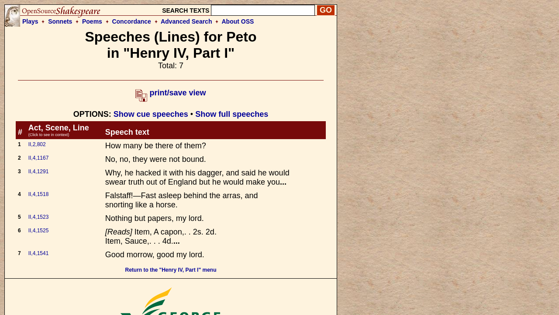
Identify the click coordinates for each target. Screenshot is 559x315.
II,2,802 (37, 144)
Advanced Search (186, 21)
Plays (30, 21)
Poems (92, 21)
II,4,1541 (38, 253)
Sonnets (60, 21)
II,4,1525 (38, 231)
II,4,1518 (38, 194)
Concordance (131, 21)
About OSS (238, 21)
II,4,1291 (38, 171)
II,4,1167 (38, 158)
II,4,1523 (38, 217)
